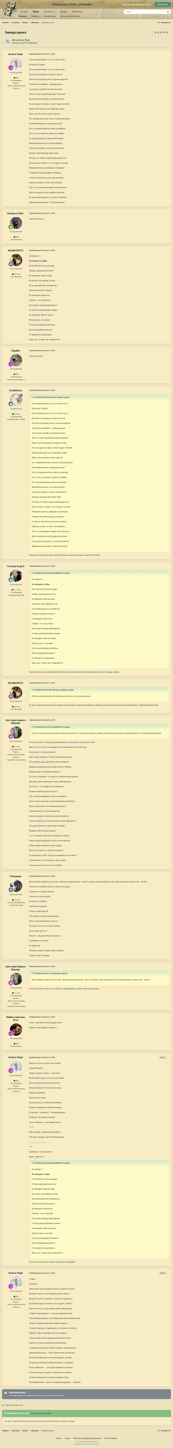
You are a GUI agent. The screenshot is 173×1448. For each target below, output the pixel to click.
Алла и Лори (24, 40)
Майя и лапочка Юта (15, 1018)
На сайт (24, 11)
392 (16, 78)
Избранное (77, 11)
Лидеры (63, 11)
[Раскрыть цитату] (33, 397)
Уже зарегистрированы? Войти (137, 5)
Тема (68, 1438)
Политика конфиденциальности (87, 1438)
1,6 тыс (16, 900)
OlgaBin (15, 350)
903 (16, 374)
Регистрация (162, 4)
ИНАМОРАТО (15, 250)
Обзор (36, 12)
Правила (35, 16)
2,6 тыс (16, 274)
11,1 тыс (16, 590)
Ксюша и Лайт (15, 213)
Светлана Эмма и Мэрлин (15, 722)
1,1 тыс (16, 747)
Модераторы (50, 16)
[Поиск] (138, 12)
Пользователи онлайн (70, 16)
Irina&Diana (15, 390)
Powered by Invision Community (86, 1444)
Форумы (23, 16)
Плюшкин (15, 876)
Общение (33, 43)
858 (16, 237)
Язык (59, 1438)
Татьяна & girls (15, 566)
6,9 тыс (16, 414)
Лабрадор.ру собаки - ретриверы (71, 4)
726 (16, 1044)
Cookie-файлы (110, 1438)
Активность (49, 11)
